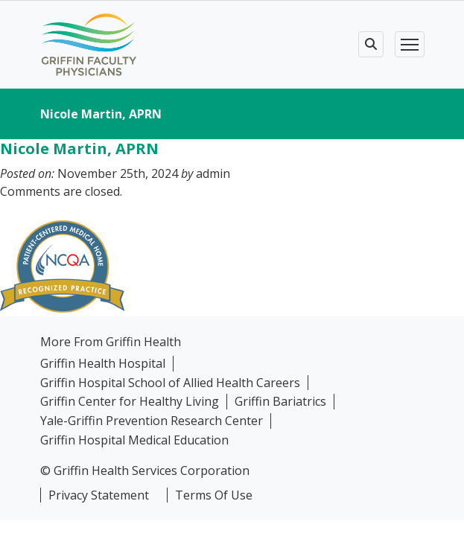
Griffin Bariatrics (280, 401)
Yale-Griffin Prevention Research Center (151, 421)
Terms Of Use (213, 495)
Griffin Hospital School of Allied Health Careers (170, 383)
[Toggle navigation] (410, 44)
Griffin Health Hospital (102, 363)
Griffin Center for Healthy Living (129, 401)
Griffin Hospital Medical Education (134, 440)
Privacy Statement (98, 495)
